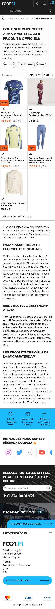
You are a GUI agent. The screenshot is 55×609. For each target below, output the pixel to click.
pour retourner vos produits (44, 423)
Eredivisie (29, 18)
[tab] (27, 49)
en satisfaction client (10, 423)
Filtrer (35, 75)
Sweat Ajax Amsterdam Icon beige (13, 204)
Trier (48, 75)
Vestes (41, 65)
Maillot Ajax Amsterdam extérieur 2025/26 (12, 115)
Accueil (12, 18)
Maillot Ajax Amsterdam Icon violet (41, 114)
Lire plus (7, 58)
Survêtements (25, 65)
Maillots (9, 65)
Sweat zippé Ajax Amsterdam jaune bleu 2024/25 (13, 160)
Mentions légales (13, 550)
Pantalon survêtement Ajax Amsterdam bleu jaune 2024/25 (40, 160)
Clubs (20, 18)
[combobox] (31, 11)
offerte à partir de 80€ (27, 423)
